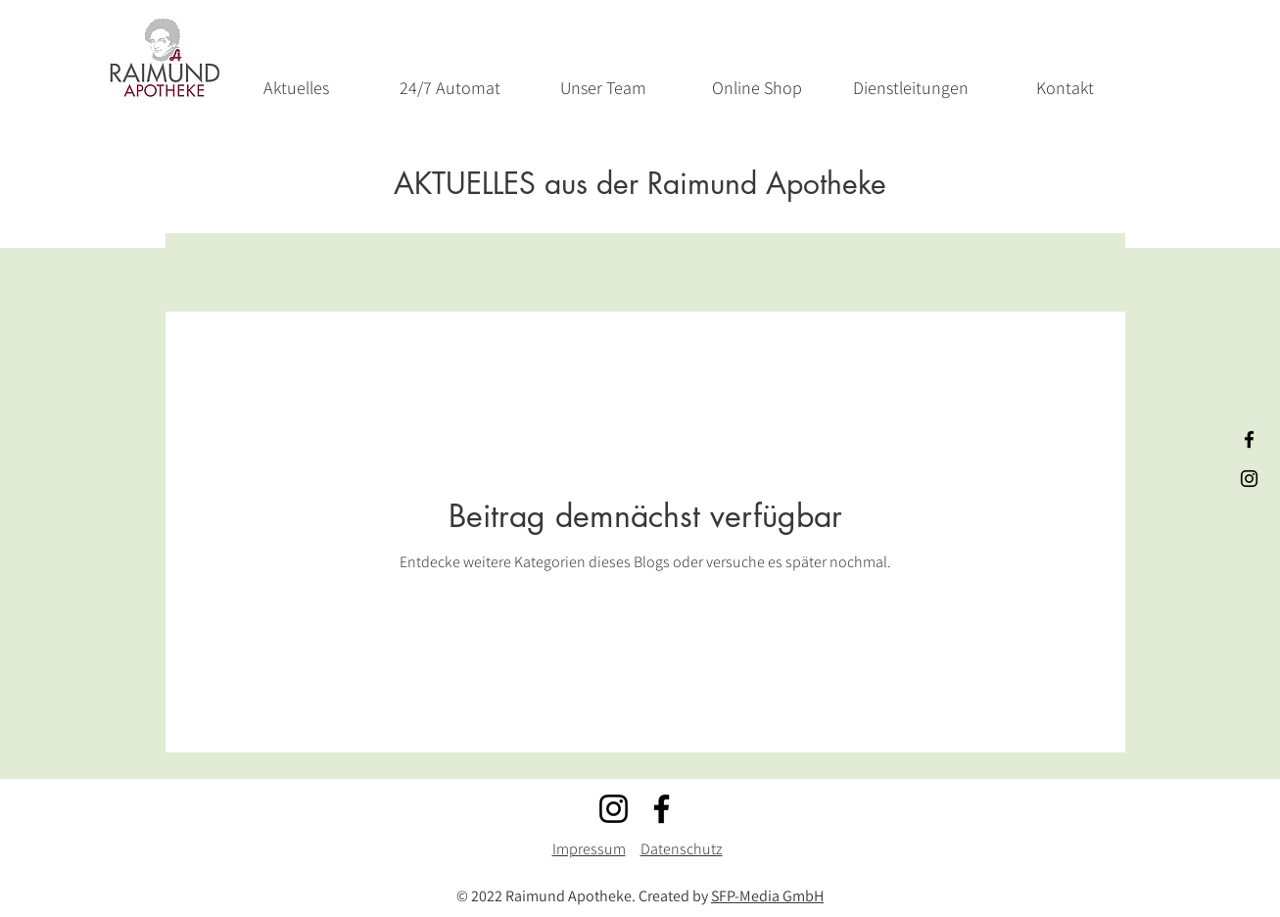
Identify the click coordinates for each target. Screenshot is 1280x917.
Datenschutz (681, 849)
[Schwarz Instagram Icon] (1249, 478)
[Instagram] (613, 809)
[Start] (164, 58)
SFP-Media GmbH (767, 896)
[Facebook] (661, 809)
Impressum (589, 849)
